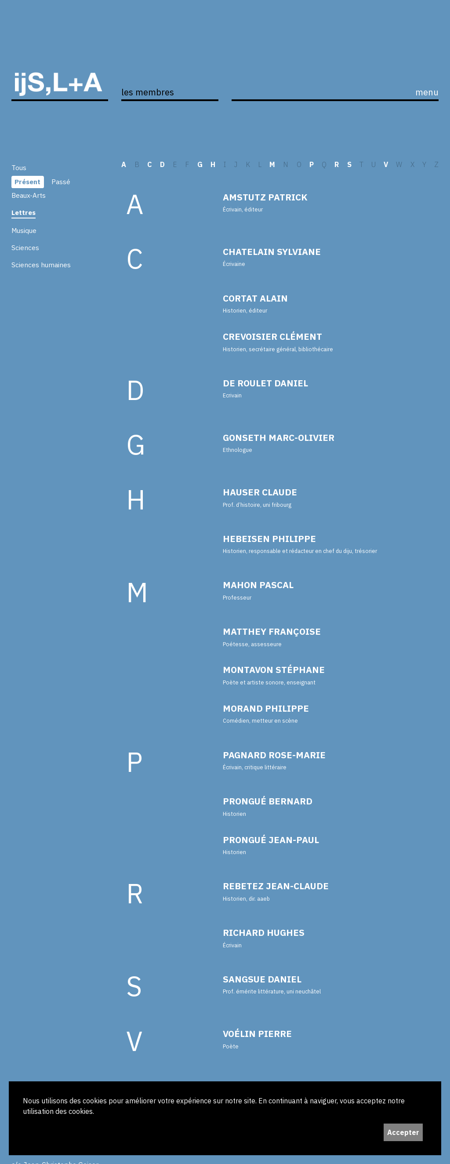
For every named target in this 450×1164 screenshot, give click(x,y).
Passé (60, 181)
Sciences (25, 247)
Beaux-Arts (28, 195)
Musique (23, 230)
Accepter (403, 1132)
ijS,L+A (60, 73)
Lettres (23, 212)
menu (427, 92)
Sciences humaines (41, 264)
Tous (18, 167)
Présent (27, 181)
